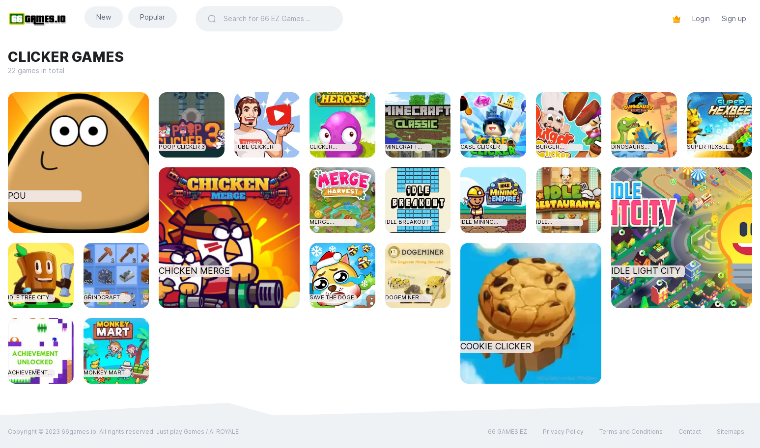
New (103, 17)
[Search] (277, 18)
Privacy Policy (563, 431)
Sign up (734, 18)
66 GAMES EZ (507, 431)
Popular (152, 17)
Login (701, 18)
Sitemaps (730, 431)
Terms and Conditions (631, 431)
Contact (689, 431)
